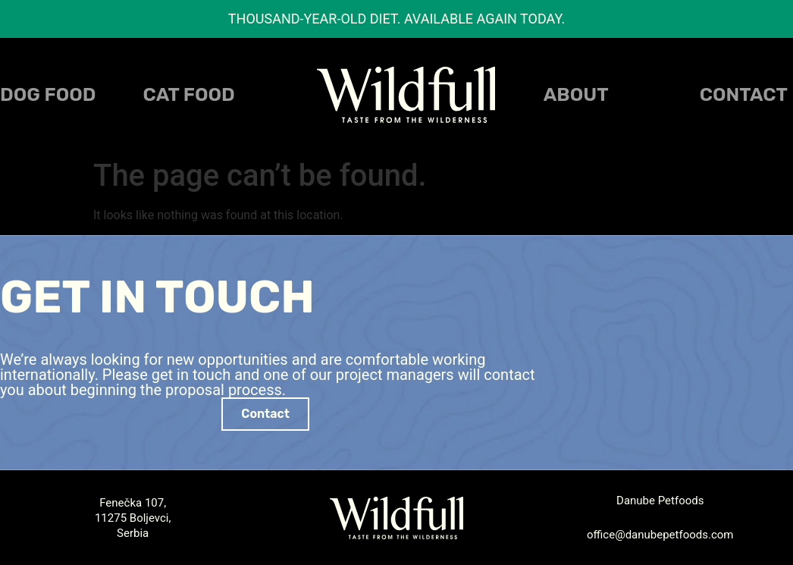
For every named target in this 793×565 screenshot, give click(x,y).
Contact (744, 94)
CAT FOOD (189, 94)
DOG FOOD (48, 94)
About (576, 94)
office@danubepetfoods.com (660, 534)
